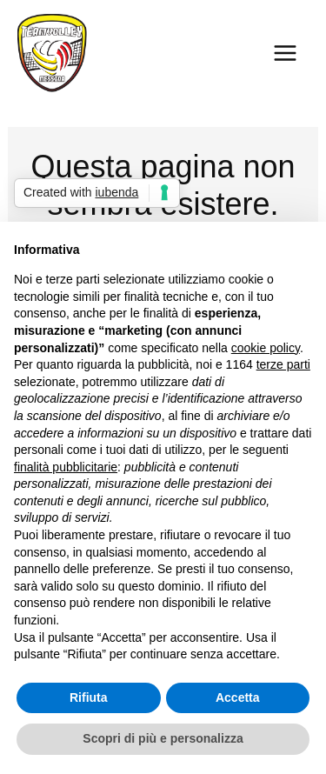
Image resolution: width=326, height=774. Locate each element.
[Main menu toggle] (285, 53)
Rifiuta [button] (89, 697)
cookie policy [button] (265, 348)
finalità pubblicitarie (65, 467)
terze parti (283, 364)
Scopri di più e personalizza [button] (163, 738)
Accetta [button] (238, 697)
